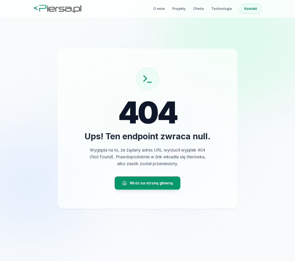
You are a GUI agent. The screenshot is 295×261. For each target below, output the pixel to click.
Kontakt (250, 9)
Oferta (198, 9)
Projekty (179, 9)
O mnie (159, 9)
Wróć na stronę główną (147, 183)
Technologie (221, 9)
